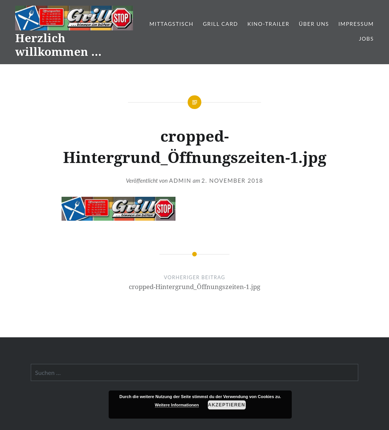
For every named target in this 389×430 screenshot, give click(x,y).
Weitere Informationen (177, 405)
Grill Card (220, 24)
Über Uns (314, 24)
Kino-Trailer (268, 24)
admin (180, 180)
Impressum (356, 24)
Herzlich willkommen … (58, 44)
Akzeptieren (226, 405)
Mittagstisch (171, 24)
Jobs (366, 38)
